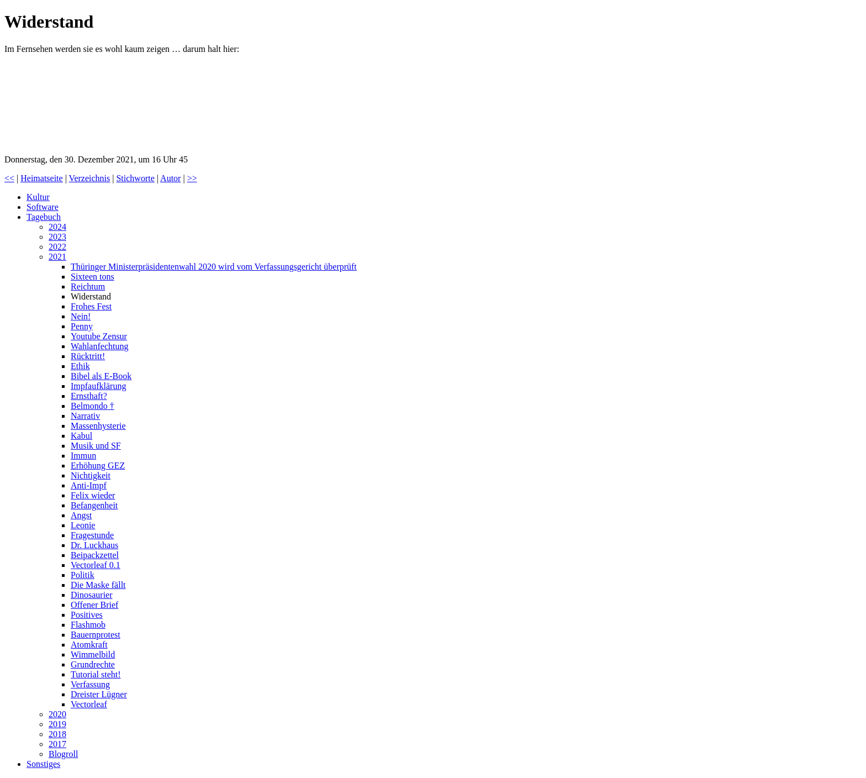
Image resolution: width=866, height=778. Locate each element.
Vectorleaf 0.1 (95, 565)
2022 (57, 246)
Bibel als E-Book (101, 376)
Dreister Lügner (99, 694)
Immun (83, 455)
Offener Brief (94, 604)
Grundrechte (93, 664)
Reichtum (88, 286)
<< (9, 178)
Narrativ (85, 415)
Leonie (83, 525)
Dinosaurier (92, 595)
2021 (57, 256)
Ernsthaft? (89, 396)
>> (192, 178)
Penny (82, 326)
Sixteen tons (92, 276)
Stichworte (135, 178)
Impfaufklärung (98, 386)
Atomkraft (89, 644)
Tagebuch (44, 217)
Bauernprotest (95, 634)
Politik (82, 575)
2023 (57, 236)
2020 (57, 714)
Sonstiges (43, 764)
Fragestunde (92, 535)
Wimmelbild (93, 654)
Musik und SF (96, 445)
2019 (57, 724)
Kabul (81, 435)
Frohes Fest (91, 306)
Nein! (81, 316)
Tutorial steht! (96, 674)
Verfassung (90, 684)
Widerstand (91, 296)
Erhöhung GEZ (98, 465)
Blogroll (63, 754)
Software (43, 207)
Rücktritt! (88, 356)
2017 (57, 744)
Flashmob (88, 624)
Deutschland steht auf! (87, 104)
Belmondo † (92, 406)
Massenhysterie (98, 425)
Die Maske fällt (98, 585)
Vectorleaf (89, 704)
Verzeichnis (89, 178)
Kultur (38, 197)
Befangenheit (94, 505)
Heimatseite (41, 178)
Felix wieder (93, 495)
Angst (81, 515)
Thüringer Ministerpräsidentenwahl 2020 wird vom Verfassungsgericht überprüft (214, 266)
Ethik (80, 366)
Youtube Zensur (99, 336)
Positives (87, 614)
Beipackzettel (95, 555)
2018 (57, 734)
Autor (170, 178)
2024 (57, 227)
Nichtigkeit (90, 475)
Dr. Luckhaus (94, 545)
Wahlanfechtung (99, 346)
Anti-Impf (89, 485)
